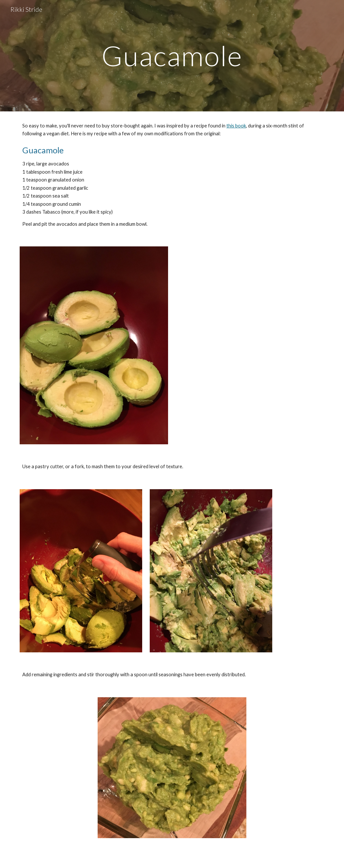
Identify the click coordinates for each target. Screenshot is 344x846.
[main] (172, 55)
